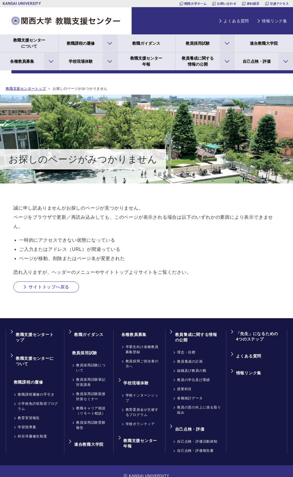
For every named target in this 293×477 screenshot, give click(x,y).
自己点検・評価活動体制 (197, 433)
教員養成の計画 (190, 358)
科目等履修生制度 (32, 422)
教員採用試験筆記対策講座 (90, 374)
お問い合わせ (226, 3)
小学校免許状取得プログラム (38, 391)
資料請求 (253, 3)
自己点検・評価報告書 (195, 442)
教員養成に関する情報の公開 (198, 61)
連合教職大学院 (264, 43)
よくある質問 (236, 21)
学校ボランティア (140, 416)
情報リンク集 (274, 21)
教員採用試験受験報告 (90, 417)
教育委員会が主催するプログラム (142, 404)
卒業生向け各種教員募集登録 (142, 346)
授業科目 (184, 385)
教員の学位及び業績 (193, 376)
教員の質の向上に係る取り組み (199, 406)
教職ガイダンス (146, 43)
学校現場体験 (81, 61)
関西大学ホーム (195, 3)
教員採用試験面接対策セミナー (90, 388)
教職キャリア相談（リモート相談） (90, 402)
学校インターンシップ (142, 389)
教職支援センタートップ (26, 89)
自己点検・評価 (257, 61)
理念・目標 (186, 349)
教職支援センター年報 (146, 61)
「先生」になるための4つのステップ (257, 336)
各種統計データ (190, 394)
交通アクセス (279, 3)
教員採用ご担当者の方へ (142, 360)
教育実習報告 (29, 404)
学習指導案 (27, 413)
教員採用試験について (90, 359)
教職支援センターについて (29, 43)
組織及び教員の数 (191, 367)
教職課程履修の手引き (36, 380)
